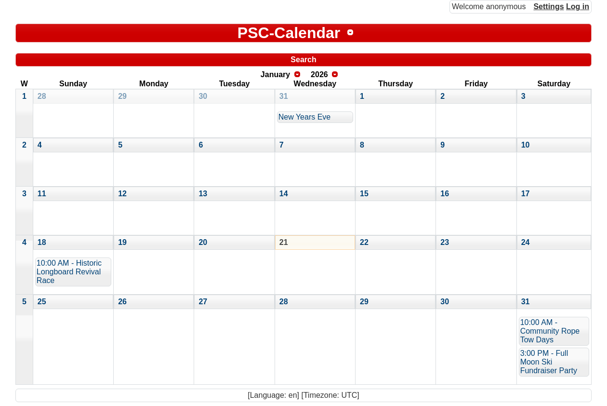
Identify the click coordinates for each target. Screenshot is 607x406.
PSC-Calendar (289, 32)
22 (364, 242)
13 (202, 193)
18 (42, 242)
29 (122, 96)
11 (42, 193)
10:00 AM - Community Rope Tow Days (550, 331)
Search (303, 59)
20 (202, 242)
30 (202, 96)
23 (444, 242)
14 (283, 193)
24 (525, 242)
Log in (577, 6)
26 (122, 302)
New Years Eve (304, 117)
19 (122, 242)
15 (364, 193)
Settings (548, 6)
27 (202, 302)
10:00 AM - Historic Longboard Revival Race (69, 271)
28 (42, 96)
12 (122, 193)
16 (444, 193)
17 (525, 193)
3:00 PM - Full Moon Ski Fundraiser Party (548, 362)
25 (42, 302)
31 (283, 96)
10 (525, 145)
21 (283, 242)
